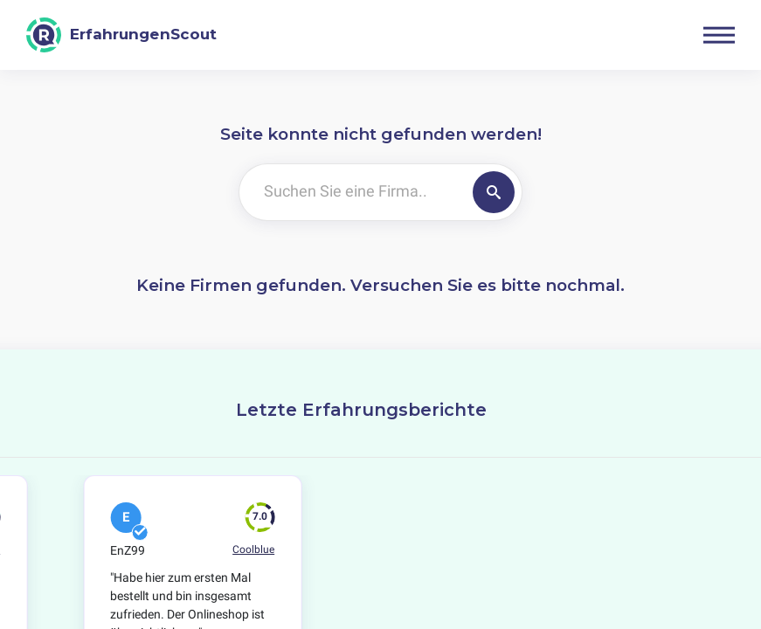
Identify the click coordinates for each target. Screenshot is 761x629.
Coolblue (253, 549)
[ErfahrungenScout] (121, 35)
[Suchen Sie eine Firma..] (352, 192)
